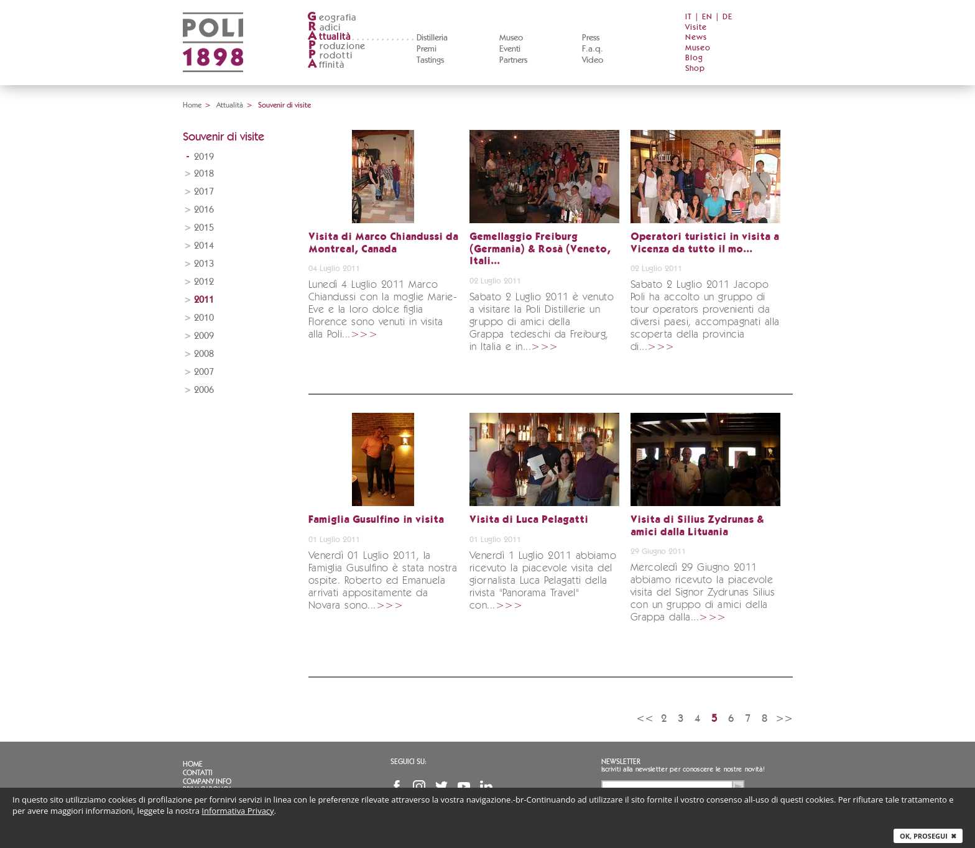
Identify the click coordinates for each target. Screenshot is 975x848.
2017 (204, 191)
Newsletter (620, 761)
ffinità (325, 65)
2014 (204, 246)
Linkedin (486, 786)
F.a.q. (592, 49)
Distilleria (432, 38)
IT (688, 17)
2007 (204, 372)
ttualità (329, 37)
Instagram (419, 786)
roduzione (336, 46)
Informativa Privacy (237, 810)
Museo (511, 38)
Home (192, 105)
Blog (694, 58)
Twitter (441, 786)
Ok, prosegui (928, 836)
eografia (332, 17)
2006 (204, 390)
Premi (427, 49)
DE (727, 17)
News (696, 38)
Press (590, 38)
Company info (207, 781)
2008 (204, 354)
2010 (204, 318)
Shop (695, 69)
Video (592, 60)
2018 (204, 173)
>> (784, 718)
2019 (204, 157)
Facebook (396, 786)
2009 (204, 336)
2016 (204, 209)
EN (707, 17)
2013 (204, 264)
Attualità (229, 105)
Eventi (509, 49)
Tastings (430, 60)
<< (645, 718)
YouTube (464, 786)
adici (324, 27)
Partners (513, 60)
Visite (696, 28)
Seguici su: (408, 761)
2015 (204, 228)
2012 (204, 282)
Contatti (198, 773)
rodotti (330, 55)
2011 (204, 300)
